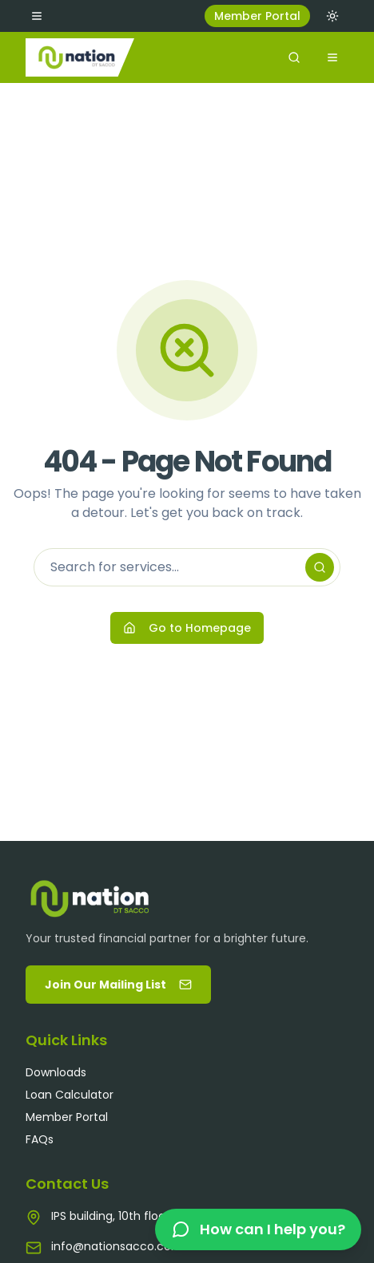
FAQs (40, 1139)
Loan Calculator (69, 1095)
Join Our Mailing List (118, 985)
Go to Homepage (187, 628)
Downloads (56, 1072)
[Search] (319, 567)
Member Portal (257, 16)
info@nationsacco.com (117, 1246)
